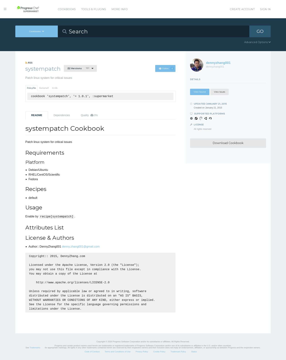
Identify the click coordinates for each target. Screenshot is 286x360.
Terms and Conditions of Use (117, 352)
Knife (54, 88)
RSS (28, 63)
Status (194, 352)
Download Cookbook (228, 143)
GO (260, 31)
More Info (119, 9)
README (36, 115)
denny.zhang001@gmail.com (81, 246)
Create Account (242, 9)
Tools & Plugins (93, 9)
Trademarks (35, 347)
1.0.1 (78, 68)
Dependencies (62, 115)
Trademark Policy (178, 352)
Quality (89, 115)
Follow (166, 68)
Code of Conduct (92, 352)
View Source (200, 92)
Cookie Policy (159, 352)
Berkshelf (44, 88)
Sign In (265, 9)
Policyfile (31, 88)
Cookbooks (67, 9)
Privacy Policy (142, 352)
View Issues (219, 92)
